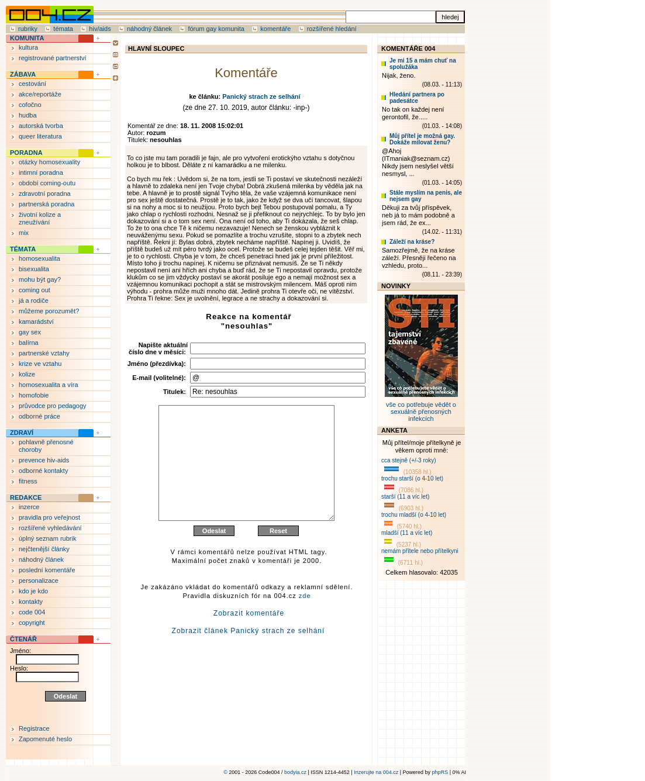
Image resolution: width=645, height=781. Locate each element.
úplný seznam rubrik (47, 538)
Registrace (34, 728)
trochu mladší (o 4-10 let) (413, 515)
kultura (28, 47)
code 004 (32, 612)
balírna (29, 342)
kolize (27, 374)
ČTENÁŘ (23, 638)
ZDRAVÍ (21, 432)
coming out (34, 289)
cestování (32, 83)
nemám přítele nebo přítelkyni (419, 551)
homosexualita (39, 258)
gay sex (30, 332)
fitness (28, 481)
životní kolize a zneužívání (40, 218)
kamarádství (36, 321)
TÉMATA (23, 249)
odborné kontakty (43, 470)
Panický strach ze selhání (261, 96)
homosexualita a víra (48, 384)
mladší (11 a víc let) (406, 533)
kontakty (31, 601)
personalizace (38, 580)
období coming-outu (47, 182)
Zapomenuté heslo (45, 738)
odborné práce (39, 416)
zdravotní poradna (45, 193)
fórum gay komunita (216, 28)
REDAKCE (26, 497)
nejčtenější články (44, 548)
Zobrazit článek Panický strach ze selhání (248, 659)
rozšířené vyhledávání (50, 527)
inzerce (29, 506)
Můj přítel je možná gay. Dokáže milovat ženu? (422, 139)
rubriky (27, 28)
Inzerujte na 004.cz (376, 772)
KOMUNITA (27, 38)
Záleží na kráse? (411, 242)
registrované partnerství (53, 57)
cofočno (30, 104)
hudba (28, 115)
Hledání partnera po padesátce (416, 97)
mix (24, 232)
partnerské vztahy (44, 353)
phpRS (440, 772)
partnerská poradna (46, 204)
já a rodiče (34, 300)
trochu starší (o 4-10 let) (412, 478)
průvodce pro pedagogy (53, 405)
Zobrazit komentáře (248, 641)
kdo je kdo (33, 591)
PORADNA (26, 152)
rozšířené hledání (332, 28)
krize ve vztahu (40, 363)
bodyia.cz (295, 772)
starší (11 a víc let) (405, 496)
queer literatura (40, 136)
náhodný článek (149, 28)
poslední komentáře (47, 569)
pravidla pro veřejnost (49, 517)
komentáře (275, 28)
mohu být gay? (40, 279)
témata (63, 28)
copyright (32, 622)
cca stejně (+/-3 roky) (408, 460)
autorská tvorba (41, 125)
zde (305, 623)
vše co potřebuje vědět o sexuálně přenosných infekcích (421, 408)
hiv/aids (100, 28)
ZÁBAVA (23, 74)
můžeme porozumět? (49, 311)
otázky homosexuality (49, 161)
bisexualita (34, 268)
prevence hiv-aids (44, 460)
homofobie (34, 395)
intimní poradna (41, 172)
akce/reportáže (40, 94)
